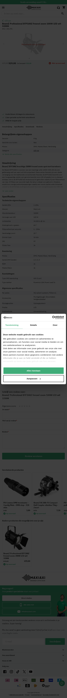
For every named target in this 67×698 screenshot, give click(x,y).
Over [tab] (55, 325)
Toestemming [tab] (11, 325)
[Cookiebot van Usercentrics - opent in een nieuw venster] (52, 317)
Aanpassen (34, 378)
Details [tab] (33, 325)
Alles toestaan (33, 370)
